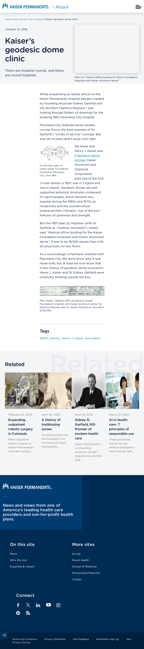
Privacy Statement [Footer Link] (55, 639)
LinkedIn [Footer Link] (38, 605)
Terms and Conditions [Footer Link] (24, 639)
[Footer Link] (28, 606)
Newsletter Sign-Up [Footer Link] (107, 639)
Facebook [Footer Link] (18, 605)
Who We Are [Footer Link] (18, 560)
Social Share (4, 635)
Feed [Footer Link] (28, 613)
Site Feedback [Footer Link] (81, 639)
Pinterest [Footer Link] (18, 613)
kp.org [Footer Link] (76, 553)
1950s (44, 338)
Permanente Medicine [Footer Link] (86, 573)
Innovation (92, 338)
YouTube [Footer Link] (48, 605)
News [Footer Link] (13, 553)
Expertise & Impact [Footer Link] (22, 566)
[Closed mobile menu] (139, 7)
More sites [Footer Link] (83, 544)
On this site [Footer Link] (22, 544)
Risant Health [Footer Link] (80, 560)
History (55, 338)
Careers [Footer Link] (77, 579)
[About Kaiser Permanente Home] (35, 9)
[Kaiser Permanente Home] (27, 488)
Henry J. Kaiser (73, 338)
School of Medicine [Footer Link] (84, 566)
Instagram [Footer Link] (58, 605)
